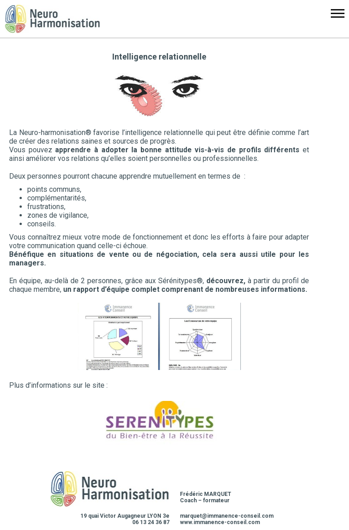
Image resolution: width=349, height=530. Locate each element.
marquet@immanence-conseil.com (227, 516)
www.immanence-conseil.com (220, 522)
